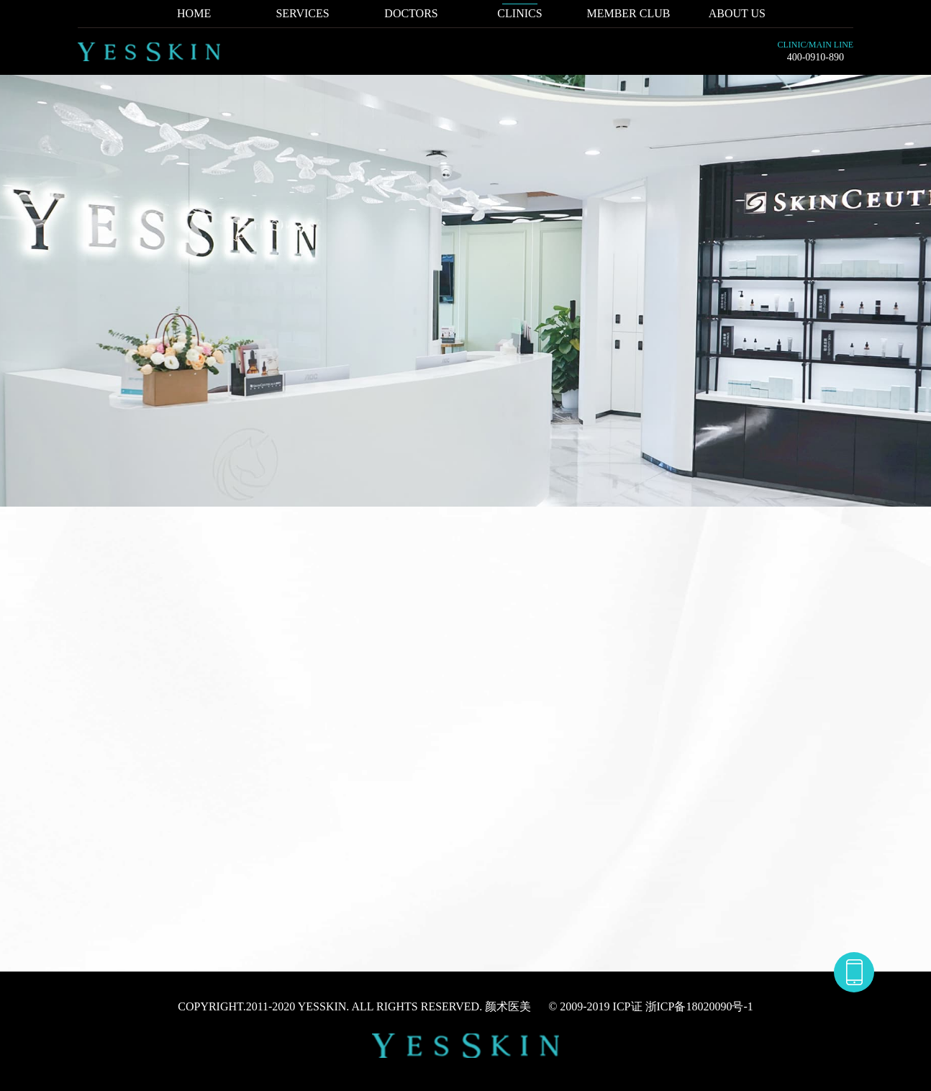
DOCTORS (410, 13)
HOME (194, 13)
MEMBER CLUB (628, 13)
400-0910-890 (815, 57)
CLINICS (519, 13)
